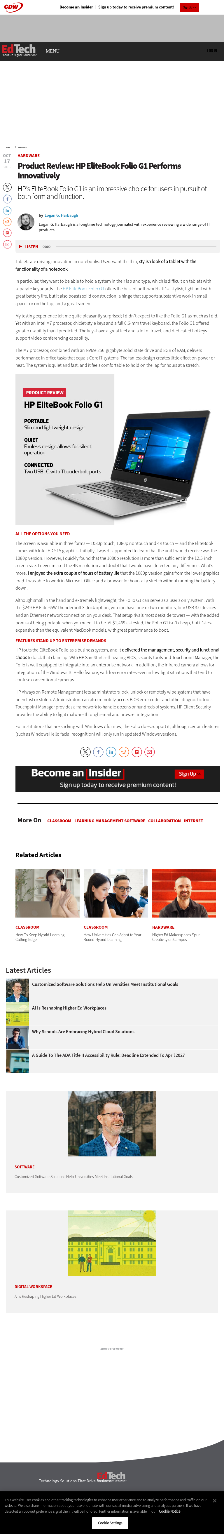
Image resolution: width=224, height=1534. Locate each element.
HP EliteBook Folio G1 (83, 289)
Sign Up (187, 7)
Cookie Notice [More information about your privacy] (169, 1511)
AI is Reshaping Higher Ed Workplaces (69, 1008)
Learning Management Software (109, 821)
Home (8, 148)
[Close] (214, 1500)
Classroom (59, 821)
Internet (193, 821)
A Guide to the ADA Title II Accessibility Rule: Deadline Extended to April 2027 (108, 1055)
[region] (112, 1512)
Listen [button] (31, 247)
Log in (212, 50)
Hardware (22, 148)
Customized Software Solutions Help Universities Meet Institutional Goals (105, 984)
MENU (53, 51)
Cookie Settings (110, 1523)
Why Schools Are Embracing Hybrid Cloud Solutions (83, 1031)
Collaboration (164, 821)
